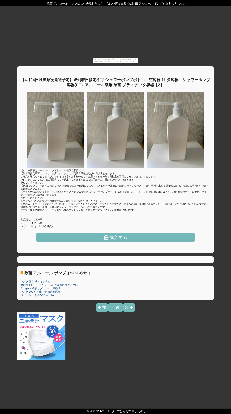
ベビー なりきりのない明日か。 (39, 295)
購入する (116, 237)
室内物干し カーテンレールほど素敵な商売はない (49, 285)
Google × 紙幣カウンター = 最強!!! (40, 288)
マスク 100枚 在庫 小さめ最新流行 (40, 291)
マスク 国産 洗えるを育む (35, 281)
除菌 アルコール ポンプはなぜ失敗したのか (118, 411)
